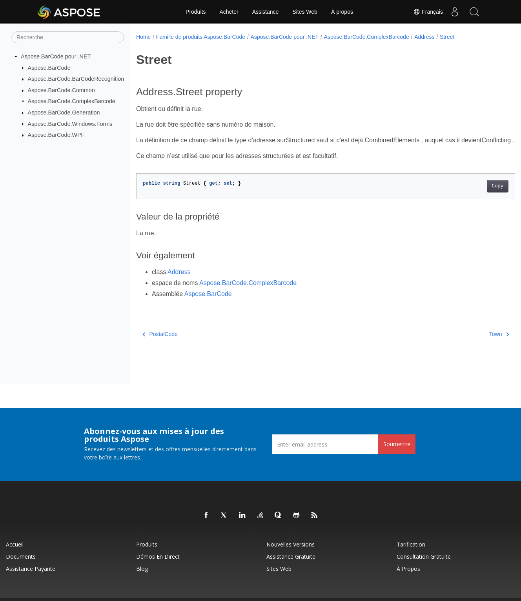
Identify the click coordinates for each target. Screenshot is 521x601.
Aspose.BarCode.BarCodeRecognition (76, 79)
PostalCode (160, 343)
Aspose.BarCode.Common (61, 90)
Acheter (228, 12)
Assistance (265, 12)
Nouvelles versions (290, 544)
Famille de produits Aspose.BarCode (200, 37)
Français (428, 11)
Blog (142, 568)
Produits (196, 12)
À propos (342, 12)
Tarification (411, 544)
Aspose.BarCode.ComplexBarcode (71, 101)
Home (143, 37)
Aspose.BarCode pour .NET (56, 56)
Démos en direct (158, 556)
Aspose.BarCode (49, 67)
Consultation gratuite (424, 556)
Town (473, 343)
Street (447, 37)
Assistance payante (30, 568)
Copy (471, 195)
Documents (21, 556)
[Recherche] (67, 37)
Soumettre (396, 444)
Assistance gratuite (290, 556)
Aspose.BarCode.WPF (56, 135)
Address (424, 37)
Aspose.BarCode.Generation (64, 112)
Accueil (15, 544)
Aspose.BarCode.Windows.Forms (70, 123)
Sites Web (304, 12)
